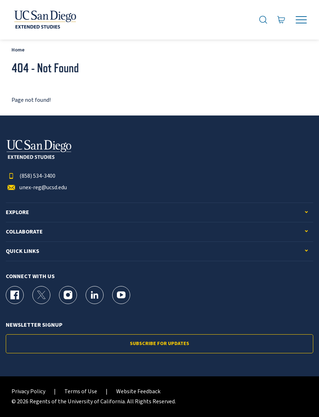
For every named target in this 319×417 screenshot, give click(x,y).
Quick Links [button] (22, 251)
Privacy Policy (28, 391)
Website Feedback (138, 391)
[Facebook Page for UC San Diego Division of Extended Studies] (15, 295)
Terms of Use (80, 391)
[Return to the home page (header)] (45, 20)
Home (18, 49)
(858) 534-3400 (30, 176)
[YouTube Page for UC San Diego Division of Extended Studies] (121, 295)
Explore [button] (17, 212)
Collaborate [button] (24, 232)
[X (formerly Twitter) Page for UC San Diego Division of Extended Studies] (41, 295)
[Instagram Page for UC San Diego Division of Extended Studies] (68, 295)
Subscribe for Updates (159, 343)
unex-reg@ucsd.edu (36, 187)
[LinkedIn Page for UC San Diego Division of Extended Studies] (95, 295)
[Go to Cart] (281, 20)
